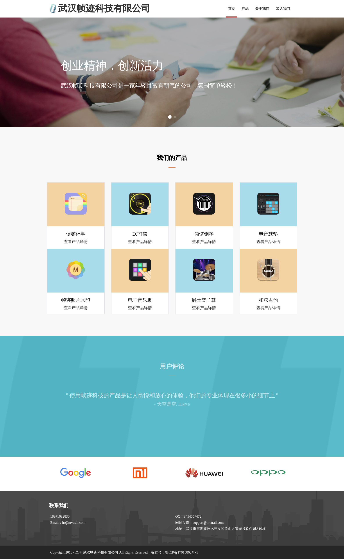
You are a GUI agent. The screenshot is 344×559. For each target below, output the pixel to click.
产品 (245, 9)
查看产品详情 (76, 242)
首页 (231, 9)
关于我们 (262, 9)
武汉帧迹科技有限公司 (104, 8)
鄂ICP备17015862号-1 (181, 552)
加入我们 (283, 9)
